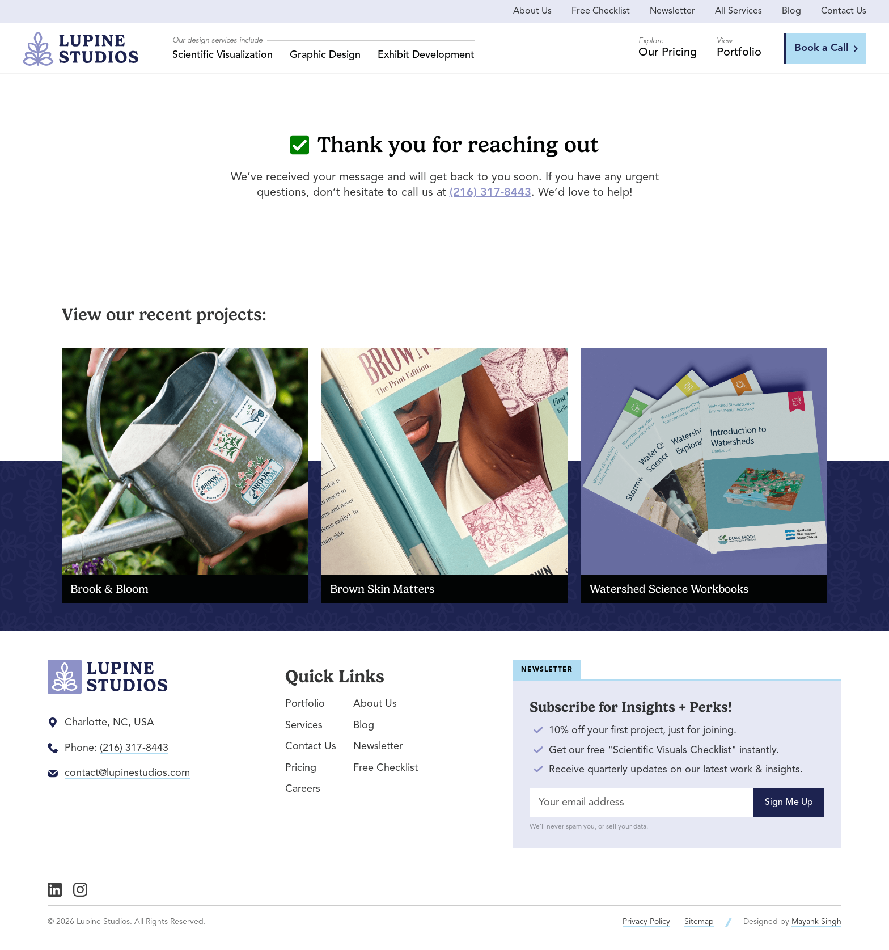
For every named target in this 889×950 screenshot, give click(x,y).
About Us (532, 11)
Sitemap (699, 922)
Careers (302, 789)
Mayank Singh (816, 922)
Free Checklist (601, 11)
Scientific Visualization (222, 55)
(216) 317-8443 (490, 193)
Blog (791, 11)
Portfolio (305, 704)
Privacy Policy (646, 922)
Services (304, 725)
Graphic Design (325, 55)
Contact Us (843, 11)
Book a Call (826, 48)
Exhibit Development (426, 55)
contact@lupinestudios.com (127, 773)
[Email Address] (677, 803)
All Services (738, 11)
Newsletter (672, 11)
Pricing (300, 768)
